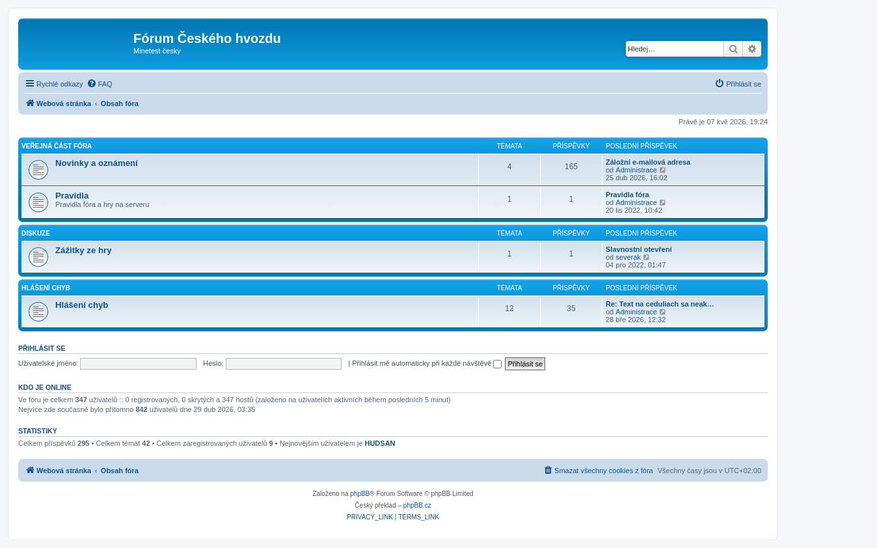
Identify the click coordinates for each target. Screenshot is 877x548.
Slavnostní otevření (638, 249)
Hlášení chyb (45, 288)
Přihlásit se (41, 348)
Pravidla (71, 195)
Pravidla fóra (627, 195)
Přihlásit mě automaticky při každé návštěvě (427, 363)
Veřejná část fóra (56, 146)
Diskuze (35, 233)
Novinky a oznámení (96, 163)
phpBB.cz (417, 505)
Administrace (636, 170)
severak (628, 257)
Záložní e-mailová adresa (648, 162)
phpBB (360, 493)
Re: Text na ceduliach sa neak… (660, 304)
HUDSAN (379, 443)
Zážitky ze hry (83, 250)
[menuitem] (100, 84)
